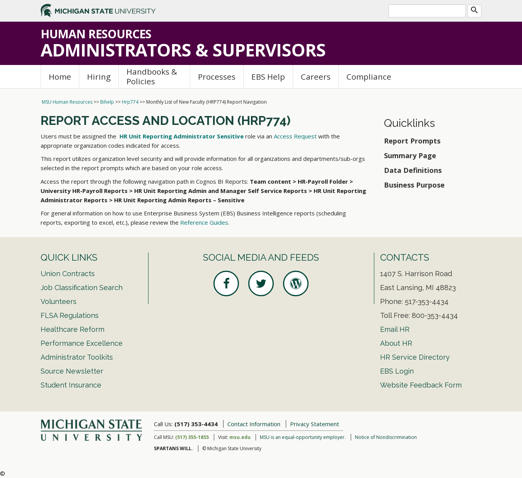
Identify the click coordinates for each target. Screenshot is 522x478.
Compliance (368, 76)
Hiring (99, 76)
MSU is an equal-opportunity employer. (303, 437)
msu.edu (240, 437)
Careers (316, 76)
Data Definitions (413, 170)
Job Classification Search (82, 287)
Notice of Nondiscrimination (386, 437)
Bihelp (107, 102)
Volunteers (59, 301)
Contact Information (253, 424)
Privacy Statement (314, 424)
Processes (216, 76)
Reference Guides (204, 222)
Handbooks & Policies (151, 76)
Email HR (394, 329)
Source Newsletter (72, 371)
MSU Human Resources (67, 102)
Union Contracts (68, 274)
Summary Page (410, 155)
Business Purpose (414, 184)
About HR (396, 343)
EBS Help (268, 76)
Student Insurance (71, 385)
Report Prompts (412, 140)
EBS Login (397, 371)
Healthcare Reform (72, 329)
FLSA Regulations (70, 315)
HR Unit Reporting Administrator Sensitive (181, 136)
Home (60, 76)
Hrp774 (130, 102)
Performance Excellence (82, 343)
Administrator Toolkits (77, 357)
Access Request (295, 136)
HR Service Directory (415, 357)
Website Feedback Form (421, 385)
